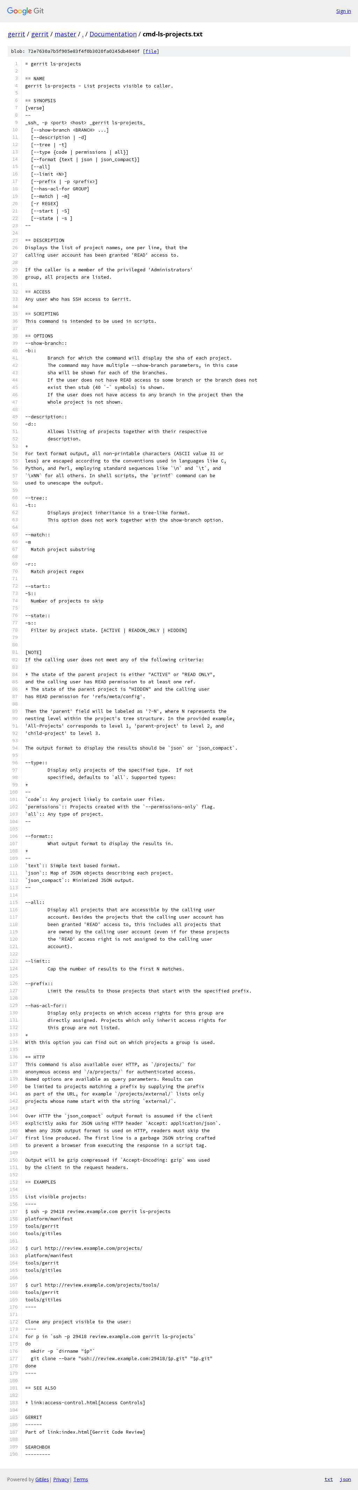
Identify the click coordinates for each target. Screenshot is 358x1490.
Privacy (61, 1479)
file (151, 51)
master (65, 34)
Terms (80, 1479)
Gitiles (42, 1479)
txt (328, 1479)
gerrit (16, 34)
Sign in (343, 11)
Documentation (113, 34)
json (345, 1479)
